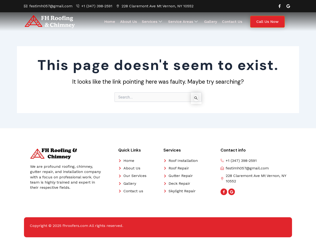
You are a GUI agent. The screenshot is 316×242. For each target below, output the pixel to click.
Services (152, 21)
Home (110, 21)
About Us (128, 21)
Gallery (210, 21)
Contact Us (231, 21)
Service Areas (183, 21)
